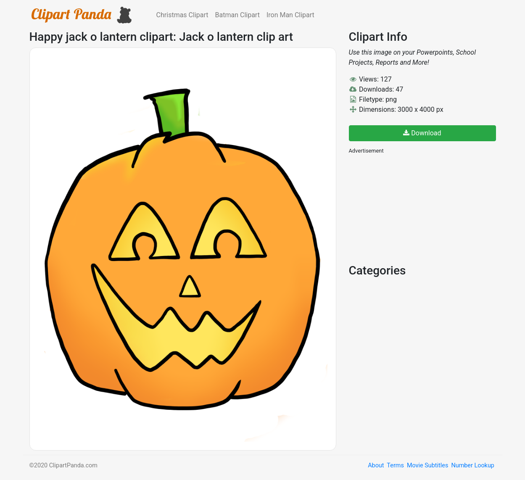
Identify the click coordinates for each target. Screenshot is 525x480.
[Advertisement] (412, 208)
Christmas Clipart (182, 15)
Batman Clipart (237, 15)
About (376, 465)
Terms (395, 465)
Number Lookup (472, 465)
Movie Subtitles (427, 465)
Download (422, 133)
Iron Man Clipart (290, 15)
